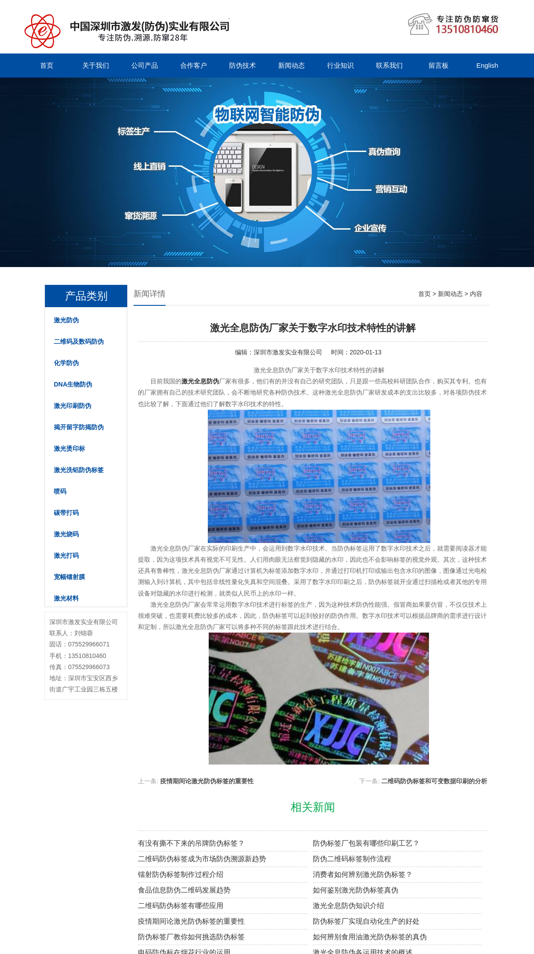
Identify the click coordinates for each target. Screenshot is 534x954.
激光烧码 (66, 534)
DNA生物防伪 (73, 384)
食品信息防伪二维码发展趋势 (184, 890)
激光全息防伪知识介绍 (348, 905)
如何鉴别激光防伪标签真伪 (355, 890)
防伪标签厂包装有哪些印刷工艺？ (366, 843)
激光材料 (66, 598)
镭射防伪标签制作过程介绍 (180, 874)
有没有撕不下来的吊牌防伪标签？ (191, 843)
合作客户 (193, 65)
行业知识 (340, 65)
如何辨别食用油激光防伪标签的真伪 (370, 937)
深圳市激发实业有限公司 (288, 352)
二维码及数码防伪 (79, 341)
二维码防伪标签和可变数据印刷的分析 (434, 781)
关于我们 (95, 65)
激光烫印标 (69, 448)
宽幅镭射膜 (69, 576)
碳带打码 (66, 512)
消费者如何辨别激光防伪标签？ (363, 874)
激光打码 (66, 555)
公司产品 (144, 65)
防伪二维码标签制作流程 (352, 859)
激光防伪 (66, 320)
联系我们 (389, 65)
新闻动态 (291, 65)
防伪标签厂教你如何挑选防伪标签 (191, 937)
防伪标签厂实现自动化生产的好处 (366, 921)
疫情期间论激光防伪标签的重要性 (207, 781)
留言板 (439, 65)
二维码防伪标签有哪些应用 (180, 905)
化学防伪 (66, 362)
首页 (46, 65)
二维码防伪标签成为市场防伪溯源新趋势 (202, 859)
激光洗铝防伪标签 (79, 469)
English (487, 65)
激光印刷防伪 (72, 405)
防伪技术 (242, 65)
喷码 (60, 491)
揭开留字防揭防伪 (79, 427)
